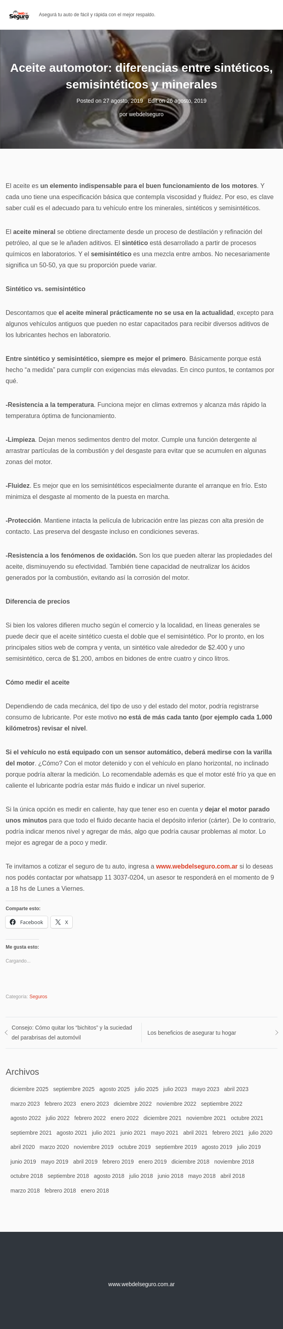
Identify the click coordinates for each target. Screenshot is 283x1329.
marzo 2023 (25, 1104)
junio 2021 (133, 1133)
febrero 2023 (60, 1104)
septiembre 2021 (31, 1133)
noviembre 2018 (234, 1161)
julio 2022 (57, 1118)
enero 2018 (95, 1190)
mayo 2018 (202, 1176)
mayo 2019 (54, 1161)
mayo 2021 (164, 1133)
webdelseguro (146, 114)
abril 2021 (195, 1133)
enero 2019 (153, 1161)
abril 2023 (236, 1089)
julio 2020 (260, 1133)
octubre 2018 (26, 1176)
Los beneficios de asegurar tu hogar (192, 1033)
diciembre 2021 (163, 1118)
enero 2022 (125, 1118)
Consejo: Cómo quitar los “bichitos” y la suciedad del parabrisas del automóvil (72, 1032)
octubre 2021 (247, 1118)
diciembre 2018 (190, 1161)
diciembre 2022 (133, 1104)
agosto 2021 (72, 1133)
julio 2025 (146, 1089)
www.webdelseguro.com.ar (197, 866)
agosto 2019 (217, 1147)
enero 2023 (95, 1104)
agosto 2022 (25, 1118)
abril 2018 (232, 1176)
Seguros (38, 996)
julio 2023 (175, 1089)
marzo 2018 (25, 1190)
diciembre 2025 (29, 1089)
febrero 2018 (60, 1190)
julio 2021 (104, 1133)
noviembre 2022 (176, 1104)
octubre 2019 (134, 1147)
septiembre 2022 (222, 1104)
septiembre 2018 (68, 1176)
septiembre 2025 (73, 1089)
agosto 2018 (109, 1176)
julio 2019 (249, 1147)
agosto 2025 (114, 1089)
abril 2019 (85, 1161)
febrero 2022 (90, 1118)
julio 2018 (141, 1176)
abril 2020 (22, 1147)
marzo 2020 (54, 1147)
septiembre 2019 (176, 1147)
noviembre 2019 (94, 1147)
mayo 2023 (205, 1089)
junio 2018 (170, 1176)
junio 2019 (23, 1161)
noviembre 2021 (206, 1118)
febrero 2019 (118, 1161)
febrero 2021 (228, 1133)
